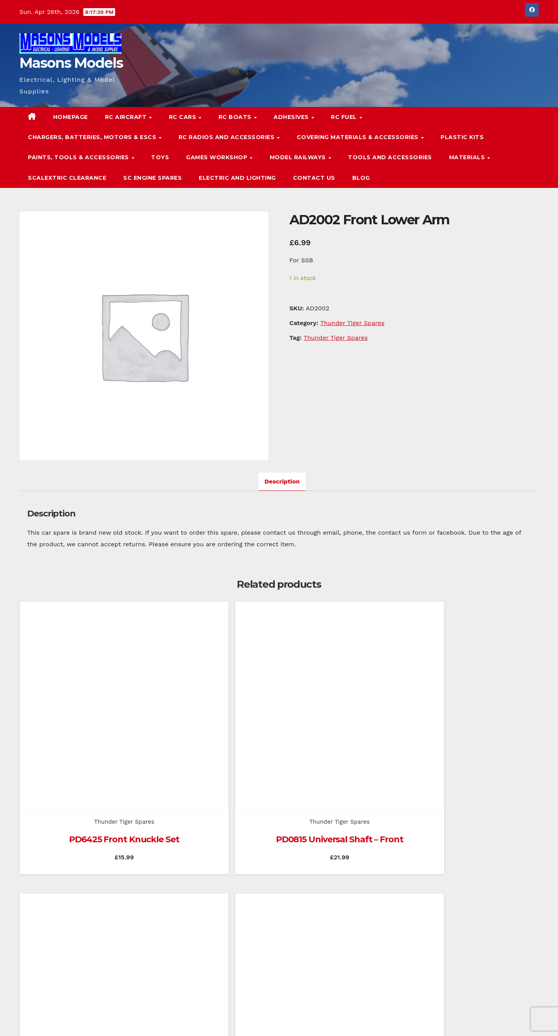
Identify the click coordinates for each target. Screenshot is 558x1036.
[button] (517, 147)
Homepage (70, 117)
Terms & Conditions (515, 1019)
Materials (468, 157)
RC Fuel (344, 117)
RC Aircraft (126, 117)
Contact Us (314, 177)
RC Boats (236, 117)
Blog (361, 177)
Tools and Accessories (390, 157)
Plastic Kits (462, 137)
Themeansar (168, 1019)
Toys (160, 157)
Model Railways (299, 157)
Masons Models (71, 62)
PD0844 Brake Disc (479, 744)
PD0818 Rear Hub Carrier (345, 744)
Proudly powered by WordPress (58, 1019)
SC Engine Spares (152, 177)
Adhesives (292, 117)
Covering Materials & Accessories (358, 137)
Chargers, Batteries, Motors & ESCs (93, 137)
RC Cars (183, 117)
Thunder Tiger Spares (352, 323)
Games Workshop (217, 157)
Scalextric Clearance (67, 177)
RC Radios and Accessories (227, 137)
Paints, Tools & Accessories (79, 157)
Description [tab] (282, 481)
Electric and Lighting (237, 177)
